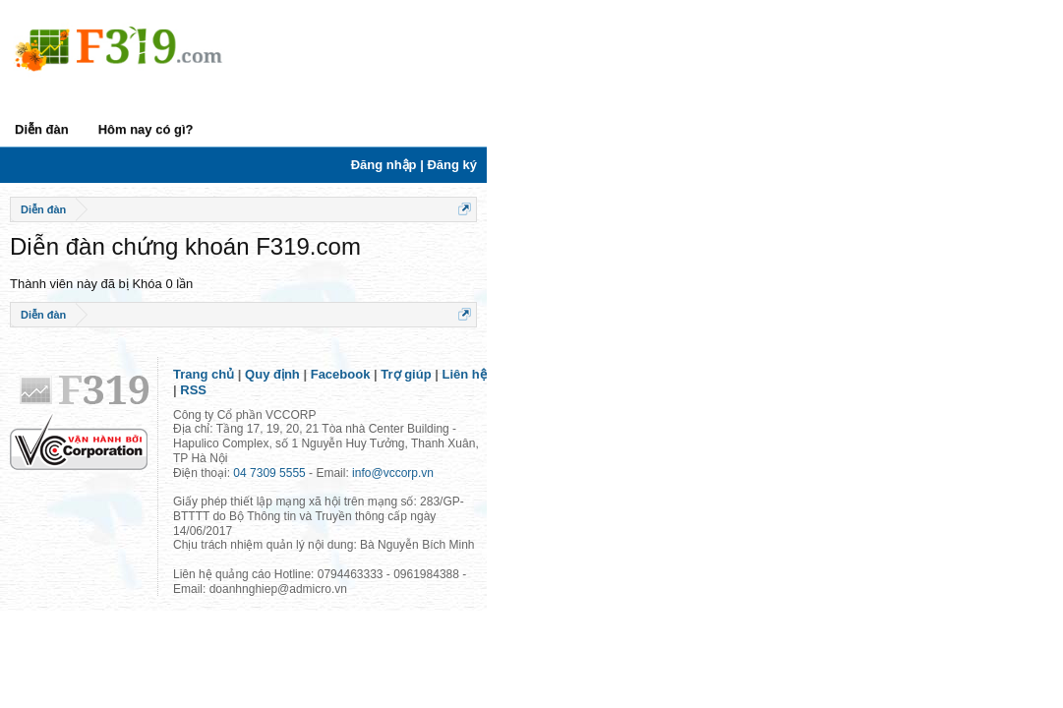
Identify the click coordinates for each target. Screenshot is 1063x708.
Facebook (341, 413)
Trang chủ (203, 413)
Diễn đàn (42, 129)
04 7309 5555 (269, 467)
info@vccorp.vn (393, 467)
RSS (511, 413)
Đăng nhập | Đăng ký (990, 164)
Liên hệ (465, 413)
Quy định (272, 413)
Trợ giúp (406, 413)
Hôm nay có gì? (146, 129)
